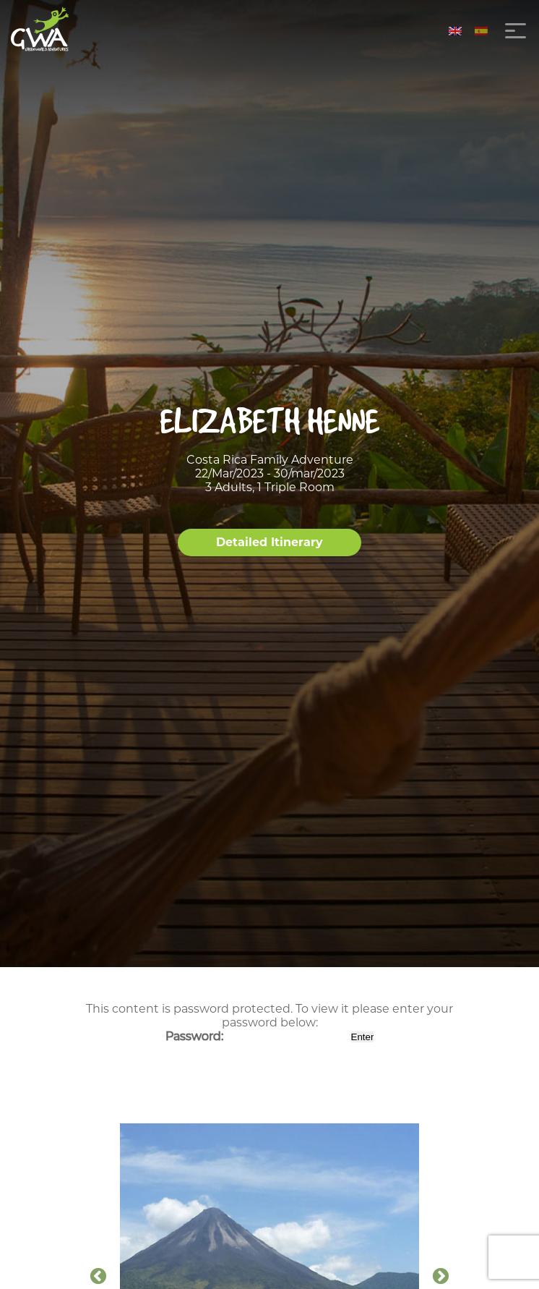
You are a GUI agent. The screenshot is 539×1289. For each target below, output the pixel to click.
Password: (256, 1036)
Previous (98, 1276)
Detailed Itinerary (269, 542)
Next (440, 1276)
